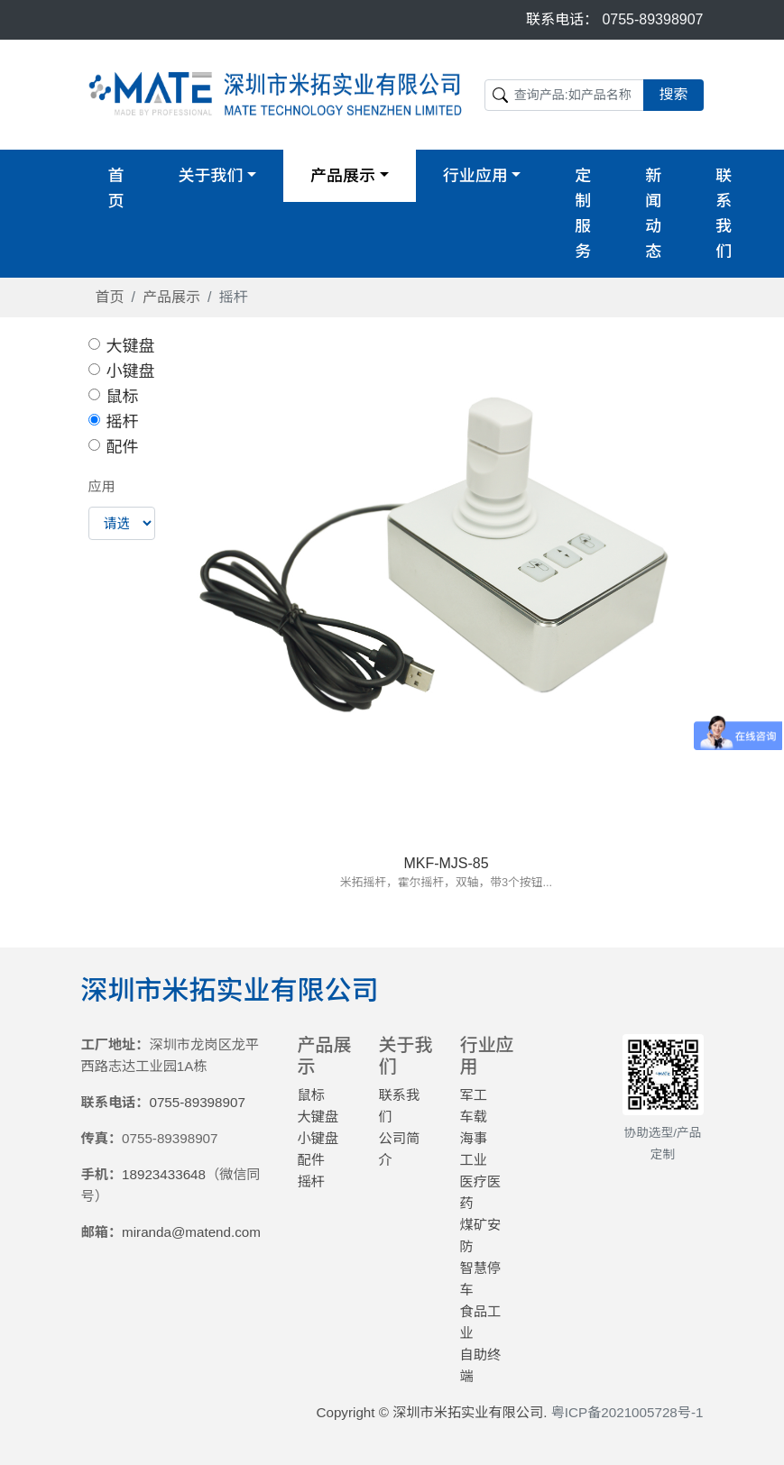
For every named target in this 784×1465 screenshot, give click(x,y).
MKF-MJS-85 (445, 863)
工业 (473, 1159)
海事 (473, 1138)
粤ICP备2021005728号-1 (627, 1412)
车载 (473, 1116)
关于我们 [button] (211, 176)
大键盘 (130, 346)
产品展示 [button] (342, 176)
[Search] (564, 95)
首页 (116, 188)
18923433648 (164, 1174)
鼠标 (122, 397)
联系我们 (723, 214)
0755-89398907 (652, 19)
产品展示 (171, 297)
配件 (122, 447)
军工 (473, 1095)
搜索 (673, 94)
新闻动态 (653, 214)
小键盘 (130, 371)
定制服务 (583, 214)
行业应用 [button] (475, 176)
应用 (101, 486)
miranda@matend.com (191, 1232)
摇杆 (122, 422)
